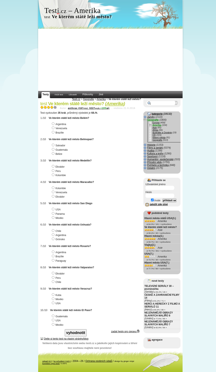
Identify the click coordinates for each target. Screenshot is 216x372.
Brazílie (58, 132)
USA (57, 209)
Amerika (101, 99)
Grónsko (59, 239)
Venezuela (60, 128)
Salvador (59, 145)
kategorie (157, 113)
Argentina (59, 124)
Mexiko (58, 218)
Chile (57, 231)
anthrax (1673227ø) (88, 108)
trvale (156, 200)
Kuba (57, 295)
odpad (47, 361)
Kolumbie (59, 175)
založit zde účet (159, 204)
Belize (57, 154)
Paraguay (59, 260)
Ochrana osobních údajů (98, 361)
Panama (59, 213)
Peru (57, 171)
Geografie (88, 99)
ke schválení (62, 361)
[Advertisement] (110, 60)
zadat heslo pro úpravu (125, 331)
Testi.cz (76, 99)
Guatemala (60, 149)
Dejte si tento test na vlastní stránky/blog (66, 338)
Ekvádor (59, 166)
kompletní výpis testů (51, 363)
